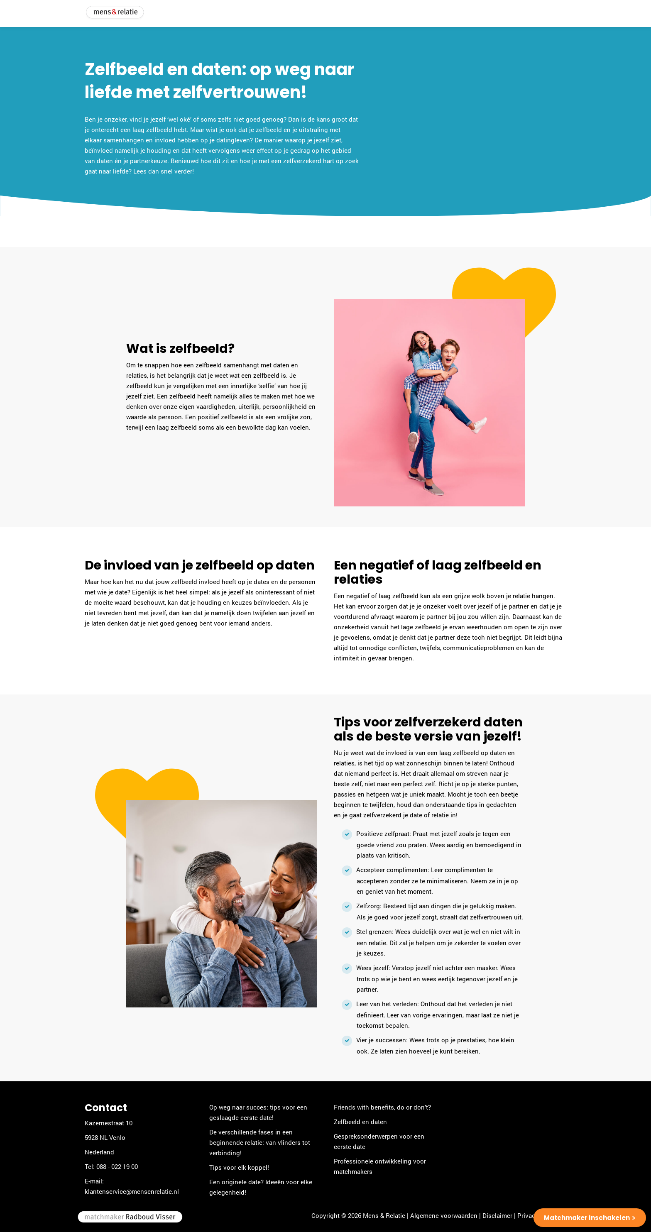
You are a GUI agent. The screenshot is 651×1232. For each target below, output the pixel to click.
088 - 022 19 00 (117, 1166)
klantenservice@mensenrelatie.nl (132, 1191)
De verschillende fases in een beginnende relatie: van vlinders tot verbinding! (259, 1142)
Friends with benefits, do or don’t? (382, 1107)
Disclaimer (497, 1215)
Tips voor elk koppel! (239, 1167)
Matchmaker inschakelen (587, 1217)
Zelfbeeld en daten (360, 1121)
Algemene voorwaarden (443, 1215)
